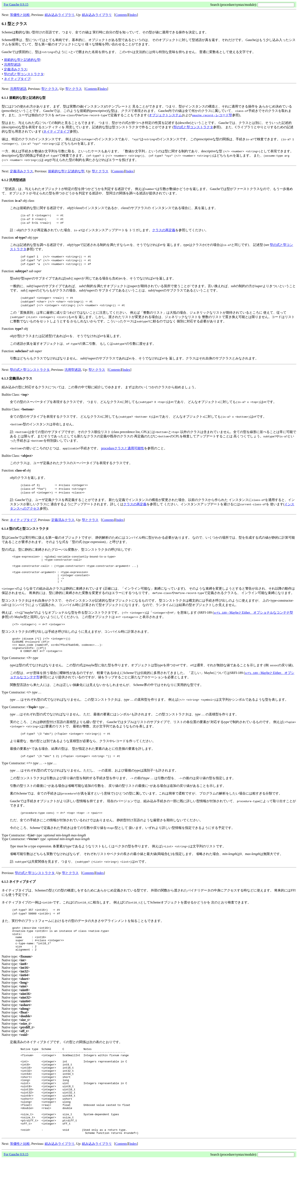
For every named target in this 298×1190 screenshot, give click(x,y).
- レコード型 (212, 115)
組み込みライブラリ (59, 15)
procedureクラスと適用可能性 (122, 448)
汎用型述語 (12, 64)
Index (133, 15)
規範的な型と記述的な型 (22, 60)
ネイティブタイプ (17, 79)
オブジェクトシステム (165, 115)
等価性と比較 (20, 15)
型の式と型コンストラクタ (24, 74)
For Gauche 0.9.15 (16, 4)
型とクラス (49, 89)
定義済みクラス (15, 69)
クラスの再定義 (163, 230)
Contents (121, 15)
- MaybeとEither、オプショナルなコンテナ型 (253, 618)
